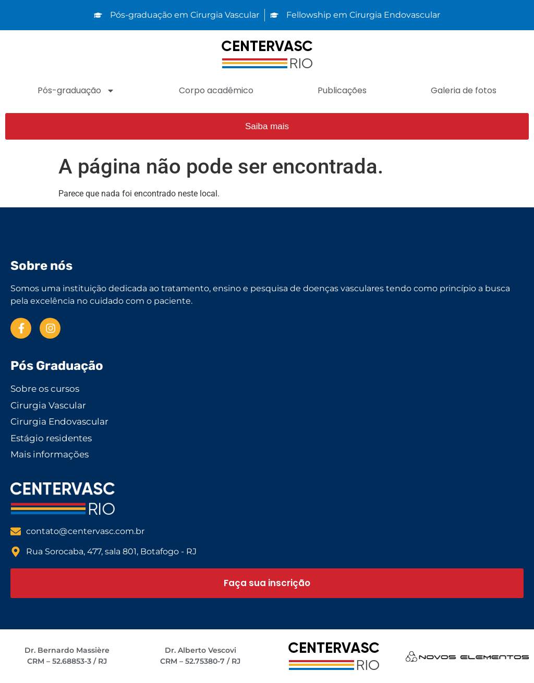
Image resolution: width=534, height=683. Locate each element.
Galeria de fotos (463, 90)
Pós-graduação (76, 90)
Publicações (342, 90)
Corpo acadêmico (216, 90)
